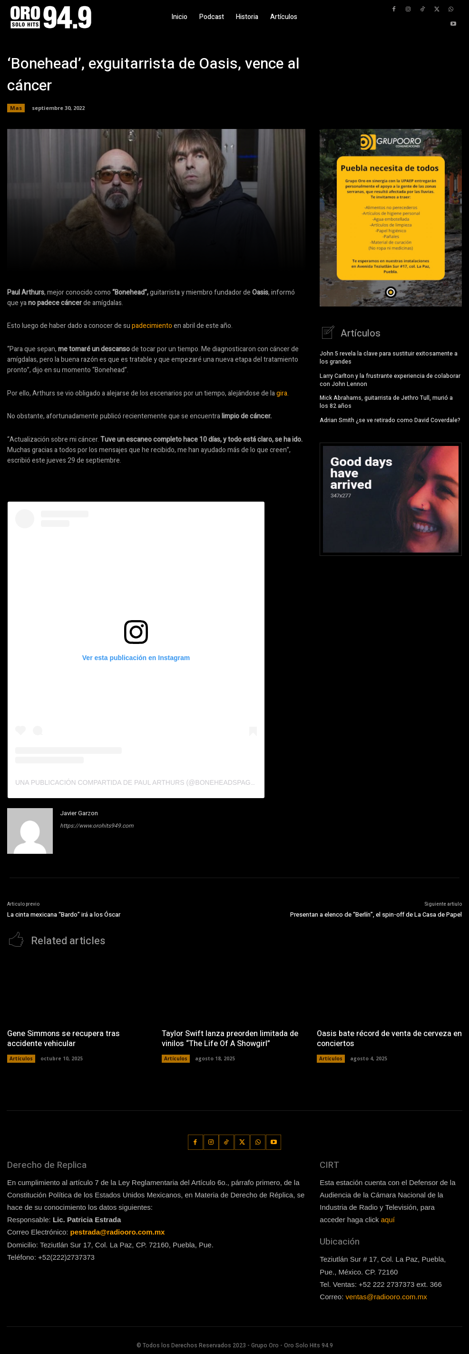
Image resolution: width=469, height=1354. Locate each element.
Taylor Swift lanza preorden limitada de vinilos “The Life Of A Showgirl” (230, 1037)
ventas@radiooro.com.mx (386, 1295)
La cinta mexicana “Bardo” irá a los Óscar (63, 914)
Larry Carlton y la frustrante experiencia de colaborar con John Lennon (390, 378)
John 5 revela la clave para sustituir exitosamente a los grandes (389, 356)
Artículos (21, 1057)
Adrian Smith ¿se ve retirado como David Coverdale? (390, 419)
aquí (388, 1219)
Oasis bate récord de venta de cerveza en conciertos (389, 1037)
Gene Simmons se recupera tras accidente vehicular (62, 1037)
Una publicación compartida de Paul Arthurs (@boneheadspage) (136, 782)
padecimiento (151, 326)
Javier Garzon (79, 813)
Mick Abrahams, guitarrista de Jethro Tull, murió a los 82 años (386, 401)
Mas (16, 108)
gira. (282, 393)
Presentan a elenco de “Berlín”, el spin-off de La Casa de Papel (376, 914)
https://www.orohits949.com (97, 825)
